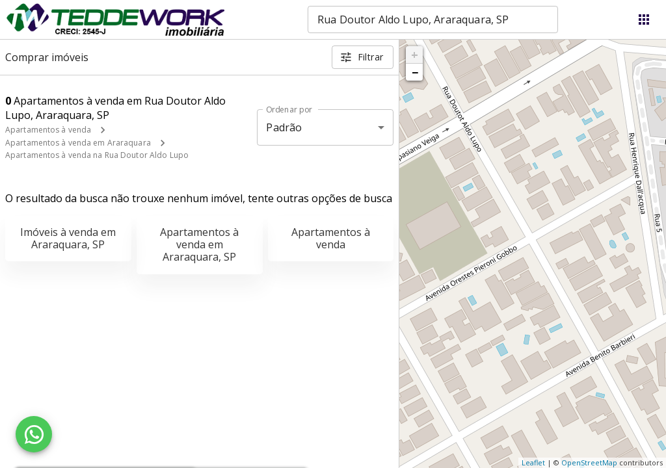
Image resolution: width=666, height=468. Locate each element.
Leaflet (533, 462)
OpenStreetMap (589, 462)
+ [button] (414, 54)
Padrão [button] (284, 127)
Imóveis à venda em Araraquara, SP (68, 238)
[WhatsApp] (34, 434)
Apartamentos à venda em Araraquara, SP (199, 244)
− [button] (415, 72)
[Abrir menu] (643, 19)
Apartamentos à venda (48, 129)
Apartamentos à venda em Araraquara (78, 142)
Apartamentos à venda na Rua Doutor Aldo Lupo (97, 155)
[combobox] (433, 19)
